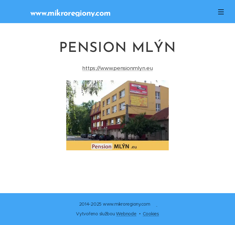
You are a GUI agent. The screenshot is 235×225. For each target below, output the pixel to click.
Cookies (151, 214)
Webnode (126, 214)
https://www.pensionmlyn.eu (117, 68)
